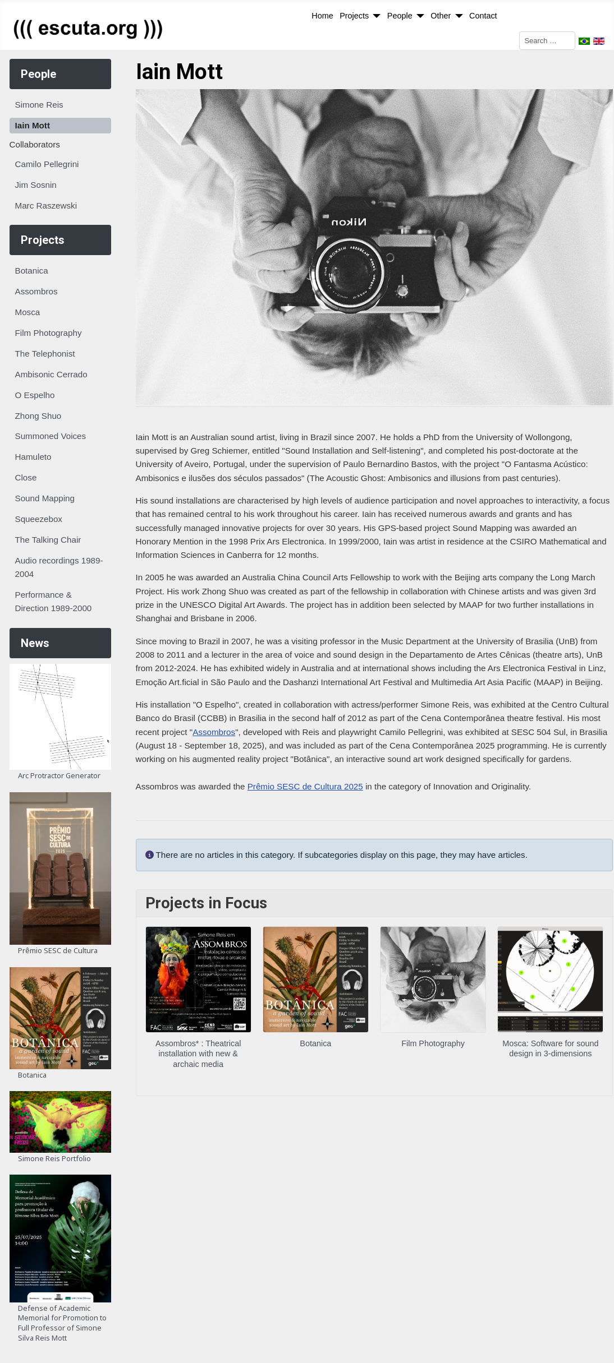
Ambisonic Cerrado (51, 374)
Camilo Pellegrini (47, 164)
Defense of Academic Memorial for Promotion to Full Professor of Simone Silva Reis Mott (62, 1323)
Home (322, 15)
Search (505, 40)
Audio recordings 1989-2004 (59, 567)
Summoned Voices (50, 436)
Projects (354, 15)
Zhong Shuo (38, 416)
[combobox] (547, 40)
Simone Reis (39, 104)
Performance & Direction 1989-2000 (53, 601)
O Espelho (35, 395)
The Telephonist (45, 353)
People (400, 15)
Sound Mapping (45, 498)
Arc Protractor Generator (59, 775)
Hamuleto (33, 456)
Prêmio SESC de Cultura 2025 (305, 786)
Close (26, 477)
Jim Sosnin (36, 185)
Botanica (31, 270)
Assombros (36, 291)
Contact (483, 15)
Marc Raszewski (46, 205)
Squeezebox (38, 519)
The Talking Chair (48, 539)
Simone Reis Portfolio (54, 1158)
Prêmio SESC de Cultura (58, 950)
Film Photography (48, 333)
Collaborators (35, 144)
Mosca (27, 312)
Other (440, 15)
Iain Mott (32, 125)
